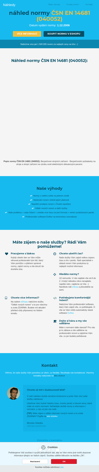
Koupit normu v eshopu (64, 33)
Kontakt (89, 4)
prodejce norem (46, 204)
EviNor (71, 313)
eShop (75, 287)
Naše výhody (54, 4)
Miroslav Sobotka (35, 423)
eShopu (24, 302)
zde (61, 467)
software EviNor (45, 217)
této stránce (59, 376)
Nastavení (35, 461)
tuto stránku (52, 416)
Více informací (27, 33)
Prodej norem (73, 4)
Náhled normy (35, 4)
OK (64, 461)
